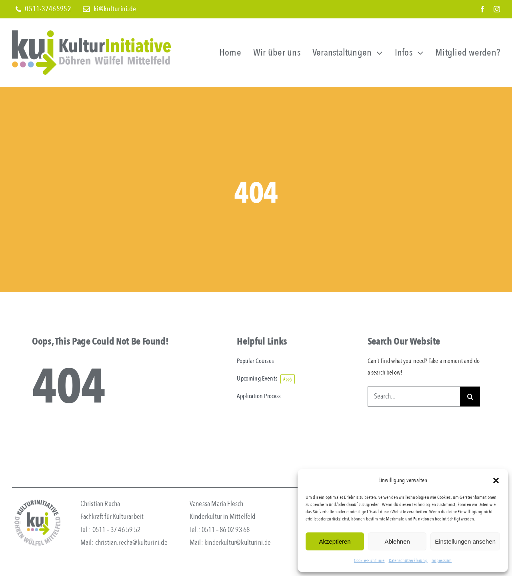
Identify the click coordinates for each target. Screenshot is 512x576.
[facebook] (482, 9)
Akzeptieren (334, 541)
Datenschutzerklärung (408, 560)
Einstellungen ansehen (465, 541)
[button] (496, 480)
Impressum (442, 560)
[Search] (470, 397)
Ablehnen (397, 541)
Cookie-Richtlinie (369, 560)
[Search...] (414, 397)
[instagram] (497, 9)
